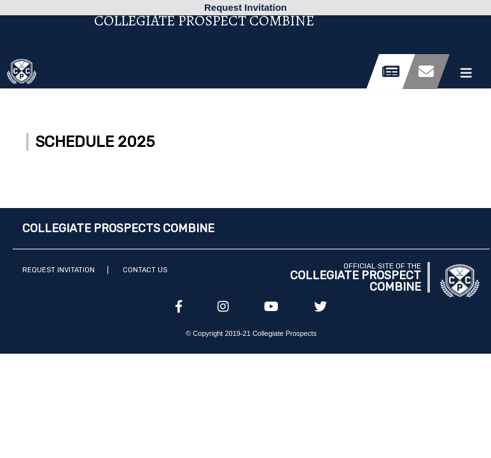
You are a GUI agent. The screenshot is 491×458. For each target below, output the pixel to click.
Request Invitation (58, 270)
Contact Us (145, 270)
